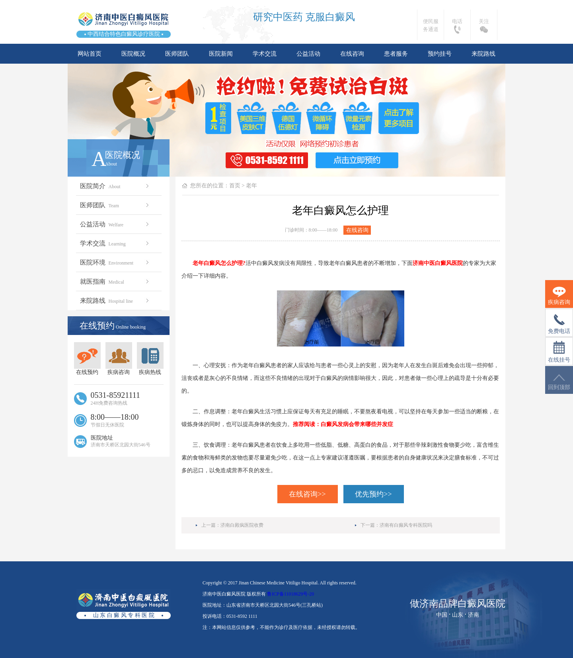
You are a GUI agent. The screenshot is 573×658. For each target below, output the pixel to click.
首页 (234, 186)
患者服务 (396, 54)
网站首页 (89, 54)
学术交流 (265, 54)
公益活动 (308, 54)
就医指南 (115, 281)
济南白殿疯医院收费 (241, 525)
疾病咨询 (118, 358)
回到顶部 (559, 382)
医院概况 (133, 54)
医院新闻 (221, 54)
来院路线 (483, 54)
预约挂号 (440, 54)
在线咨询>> (307, 494)
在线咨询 (352, 54)
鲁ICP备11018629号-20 (290, 594)
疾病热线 (150, 358)
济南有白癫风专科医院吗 (406, 525)
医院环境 (115, 262)
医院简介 (115, 186)
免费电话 (559, 324)
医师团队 (177, 54)
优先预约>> (373, 494)
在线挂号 (559, 352)
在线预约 (87, 358)
